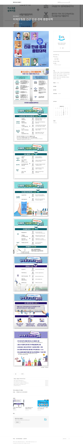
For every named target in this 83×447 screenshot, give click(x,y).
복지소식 (15, 378)
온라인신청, (65, 73)
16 (63, 112)
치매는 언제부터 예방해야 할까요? (18, 380)
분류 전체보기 (56, 54)
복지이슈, (54, 75)
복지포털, (54, 73)
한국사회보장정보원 (19, 438)
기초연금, (61, 72)
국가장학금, (65, 75)
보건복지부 (25, 438)
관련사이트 (64, 438)
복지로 (14, 438)
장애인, (58, 72)
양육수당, (67, 77)
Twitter (59, 93)
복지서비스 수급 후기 (57, 64)
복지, (60, 78)
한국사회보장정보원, (66, 72)
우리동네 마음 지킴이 (17, 385)
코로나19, (54, 78)
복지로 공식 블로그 (17, 2)
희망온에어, (61, 75)
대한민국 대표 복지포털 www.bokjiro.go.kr (22, 419)
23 (63, 114)
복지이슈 (56, 58)
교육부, (58, 78)
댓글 (13, 413)
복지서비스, (61, 73)
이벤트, (58, 75)
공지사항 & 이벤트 (56, 61)
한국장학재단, (64, 77)
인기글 (58, 82)
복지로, (58, 73)
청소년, (68, 73)
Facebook (55, 93)
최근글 (54, 82)
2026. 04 (61, 106)
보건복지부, (55, 72)
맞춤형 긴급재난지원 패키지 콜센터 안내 (19, 384)
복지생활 (54, 63)
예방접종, (54, 77)
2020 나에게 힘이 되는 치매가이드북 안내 (19, 381)
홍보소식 (18, 378)
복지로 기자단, (59, 77)
